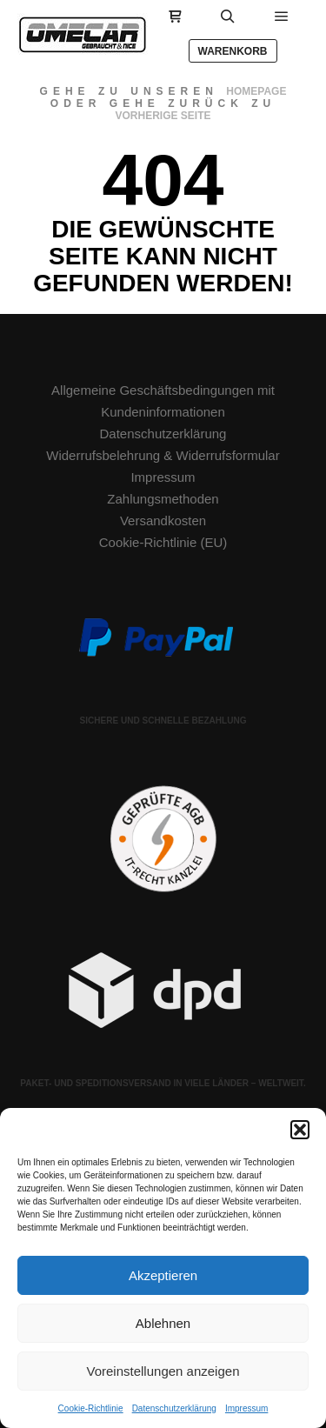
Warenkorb (233, 51)
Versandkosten (163, 520)
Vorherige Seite (162, 116)
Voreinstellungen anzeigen (163, 1371)
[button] (300, 1129)
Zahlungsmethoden (162, 498)
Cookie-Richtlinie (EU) (163, 542)
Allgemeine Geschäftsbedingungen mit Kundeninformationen (163, 401)
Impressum (246, 1408)
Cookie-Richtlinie (90, 1408)
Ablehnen (163, 1323)
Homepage (256, 91)
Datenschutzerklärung (174, 1408)
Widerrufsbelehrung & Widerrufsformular (162, 455)
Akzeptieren (163, 1275)
